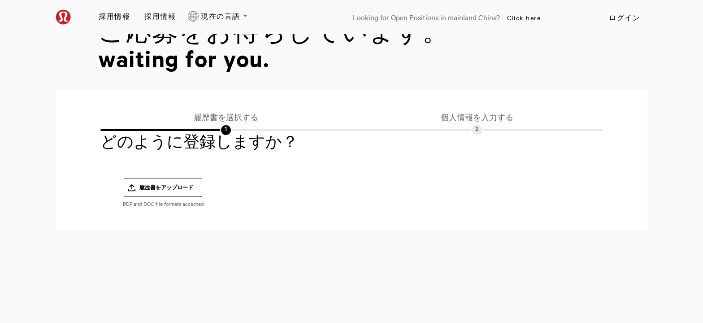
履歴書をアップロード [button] (166, 187)
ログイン (624, 17)
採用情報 (114, 16)
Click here (524, 17)
